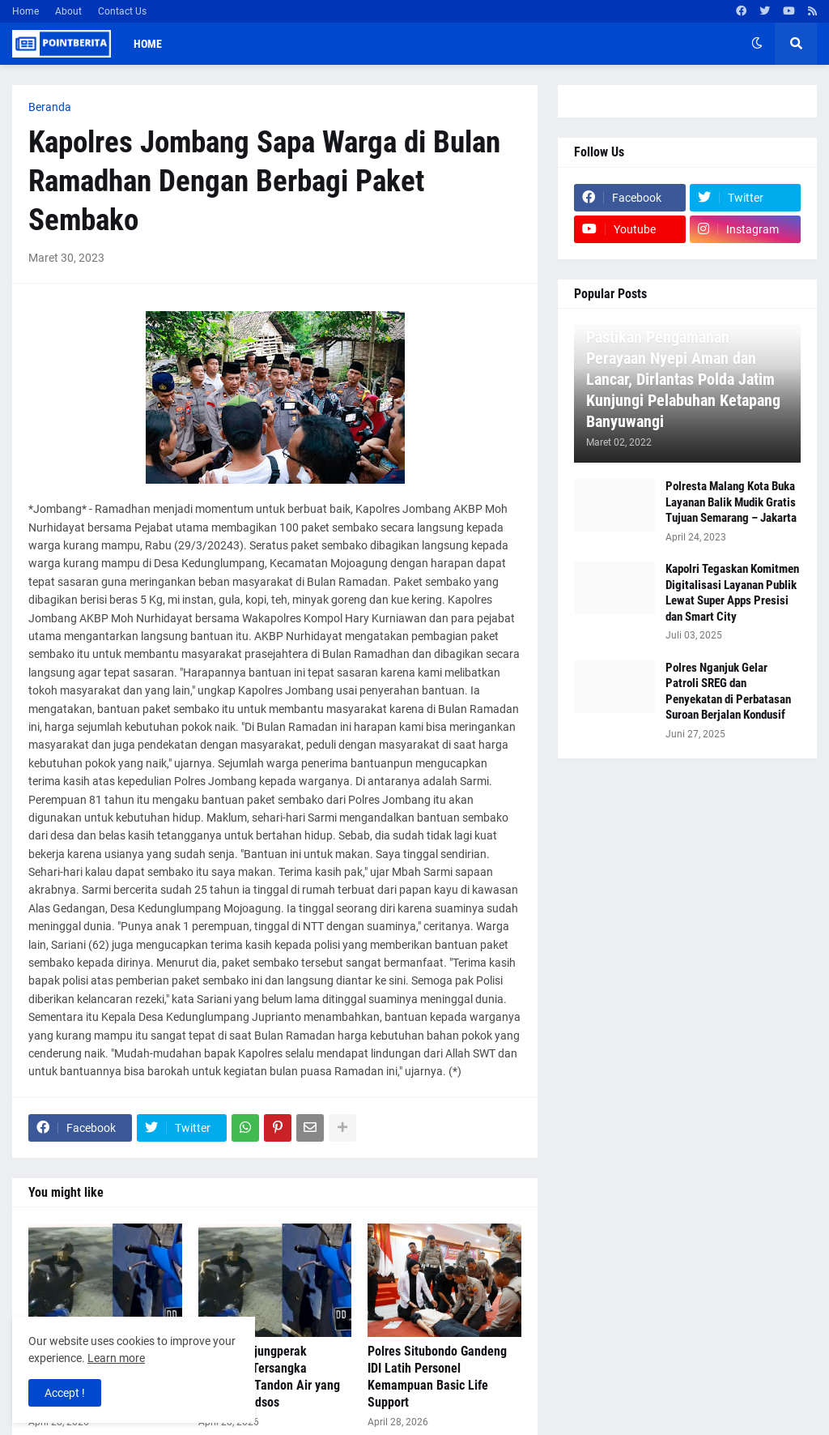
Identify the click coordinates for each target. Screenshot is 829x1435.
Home (25, 11)
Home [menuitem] (148, 43)
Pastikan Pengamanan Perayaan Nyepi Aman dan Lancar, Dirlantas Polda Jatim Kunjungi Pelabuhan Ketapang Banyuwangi (683, 379)
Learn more (116, 1358)
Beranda (49, 107)
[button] (757, 44)
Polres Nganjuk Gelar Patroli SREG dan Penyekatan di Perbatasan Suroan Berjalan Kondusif (728, 691)
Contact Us (122, 11)
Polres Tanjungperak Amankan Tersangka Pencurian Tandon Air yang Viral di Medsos (269, 1376)
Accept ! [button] (65, 1392)
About (68, 11)
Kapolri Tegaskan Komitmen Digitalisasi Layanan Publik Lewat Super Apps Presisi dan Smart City (732, 593)
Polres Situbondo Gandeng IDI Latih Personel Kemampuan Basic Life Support (437, 1376)
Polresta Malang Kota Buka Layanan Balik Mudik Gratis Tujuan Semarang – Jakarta (731, 502)
